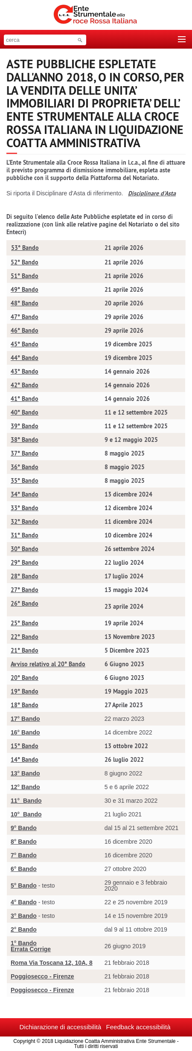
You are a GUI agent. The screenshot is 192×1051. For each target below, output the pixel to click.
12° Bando (25, 787)
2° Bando (24, 929)
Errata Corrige (31, 949)
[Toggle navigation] (182, 39)
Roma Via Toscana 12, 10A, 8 (52, 962)
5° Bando (24, 885)
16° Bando (25, 732)
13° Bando (25, 773)
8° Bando (24, 841)
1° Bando (24, 943)
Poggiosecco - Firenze (42, 976)
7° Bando (24, 855)
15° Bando (24, 746)
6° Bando (24, 868)
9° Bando (24, 828)
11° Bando (26, 800)
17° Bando (25, 718)
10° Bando (26, 814)
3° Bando (24, 915)
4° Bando (24, 902)
